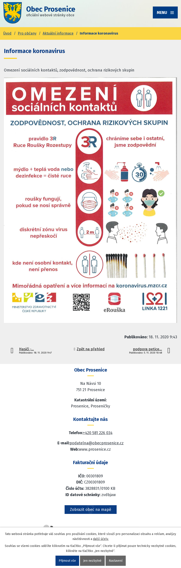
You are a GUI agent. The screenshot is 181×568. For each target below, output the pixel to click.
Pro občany (27, 33)
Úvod (7, 33)
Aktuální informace (58, 33)
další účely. (101, 539)
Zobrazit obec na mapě (90, 509)
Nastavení (115, 561)
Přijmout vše (67, 561)
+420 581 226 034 (98, 432)
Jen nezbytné (92, 561)
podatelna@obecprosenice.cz (97, 443)
